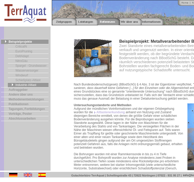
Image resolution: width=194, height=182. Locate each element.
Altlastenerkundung (110, 112)
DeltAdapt (22, 56)
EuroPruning (23, 51)
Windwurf (21, 75)
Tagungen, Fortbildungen (27, 109)
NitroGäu (21, 61)
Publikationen (19, 104)
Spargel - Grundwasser (30, 65)
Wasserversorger (26, 70)
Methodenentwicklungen (26, 99)
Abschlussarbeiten (22, 118)
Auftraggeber (18, 90)
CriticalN (21, 46)
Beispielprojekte (20, 41)
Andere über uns (21, 94)
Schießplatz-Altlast (27, 80)
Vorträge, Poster (20, 114)
